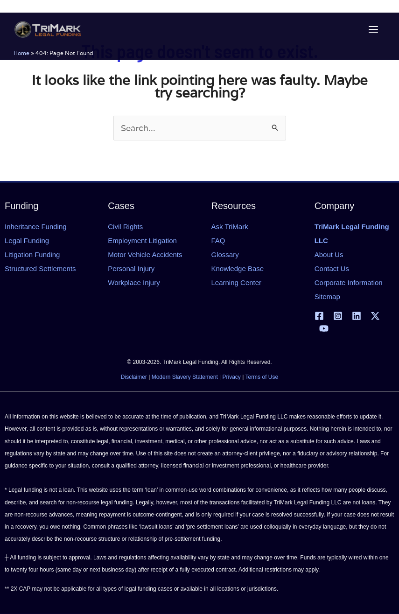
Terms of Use (261, 377)
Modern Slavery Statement (185, 377)
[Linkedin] (356, 316)
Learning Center (236, 282)
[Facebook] (319, 316)
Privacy (232, 377)
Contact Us (332, 268)
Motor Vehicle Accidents (145, 254)
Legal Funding (27, 240)
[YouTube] (324, 328)
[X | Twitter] (375, 316)
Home (23, 52)
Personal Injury (131, 268)
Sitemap (327, 296)
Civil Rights (125, 226)
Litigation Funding (32, 254)
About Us (329, 254)
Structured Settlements (40, 268)
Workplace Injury (134, 282)
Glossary (225, 254)
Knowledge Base (237, 268)
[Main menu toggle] (372, 30)
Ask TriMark (229, 226)
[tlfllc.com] (48, 29)
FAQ (218, 240)
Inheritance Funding (36, 226)
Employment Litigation (142, 240)
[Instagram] (338, 316)
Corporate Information (349, 282)
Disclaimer (134, 377)
